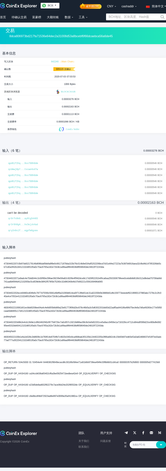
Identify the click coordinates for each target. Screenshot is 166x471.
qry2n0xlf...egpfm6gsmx (23, 230)
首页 (3, 17)
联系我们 (84, 446)
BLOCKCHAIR (66, 92)
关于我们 (84, 440)
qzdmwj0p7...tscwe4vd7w (23, 169)
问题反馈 (105, 440)
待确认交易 (19, 17)
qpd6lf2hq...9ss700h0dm (23, 163)
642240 (55, 61)
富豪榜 (36, 17)
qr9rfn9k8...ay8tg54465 (23, 218)
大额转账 (53, 17)
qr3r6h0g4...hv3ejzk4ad (23, 224)
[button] (154, 5)
